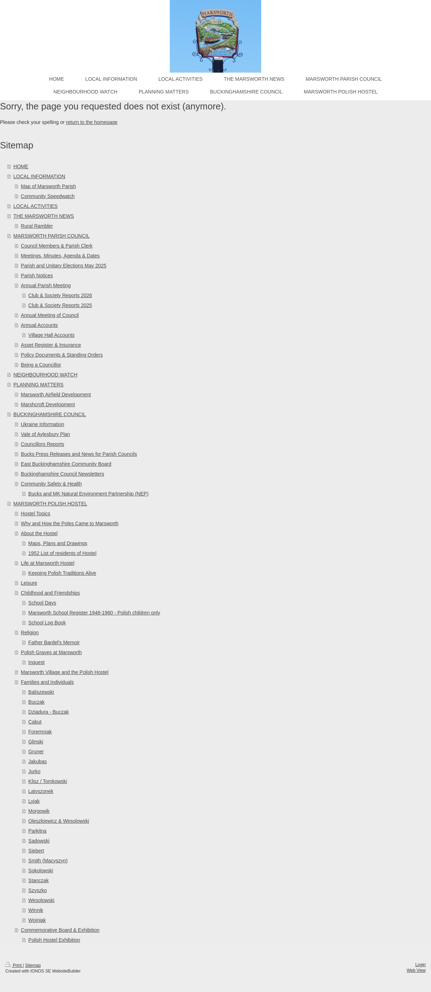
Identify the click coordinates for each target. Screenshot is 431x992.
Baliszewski (41, 692)
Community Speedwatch (48, 196)
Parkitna (37, 831)
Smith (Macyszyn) (48, 860)
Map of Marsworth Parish (48, 186)
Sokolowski (40, 870)
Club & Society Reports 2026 (60, 295)
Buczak (36, 702)
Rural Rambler (37, 226)
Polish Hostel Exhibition (54, 940)
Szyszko (37, 890)
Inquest (36, 662)
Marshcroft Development (48, 404)
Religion (30, 632)
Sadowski (39, 841)
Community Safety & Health (51, 484)
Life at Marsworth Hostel (47, 563)
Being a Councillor (41, 365)
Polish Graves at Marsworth (51, 652)
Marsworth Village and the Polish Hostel (64, 672)
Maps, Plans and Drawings (58, 543)
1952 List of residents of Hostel (62, 553)
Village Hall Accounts (51, 335)
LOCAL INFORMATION (39, 176)
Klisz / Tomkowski (47, 781)
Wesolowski (41, 900)
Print (14, 965)
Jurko (34, 771)
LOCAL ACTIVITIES (35, 206)
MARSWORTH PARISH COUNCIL (51, 236)
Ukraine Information (42, 424)
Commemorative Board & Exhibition (60, 930)
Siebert (36, 851)
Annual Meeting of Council (50, 315)
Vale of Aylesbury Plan (45, 434)
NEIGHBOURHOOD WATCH (45, 375)
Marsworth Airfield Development (56, 394)
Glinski (35, 741)
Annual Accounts (39, 325)
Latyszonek (41, 791)
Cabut (34, 722)
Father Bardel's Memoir (54, 642)
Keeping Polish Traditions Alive (62, 573)
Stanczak (38, 880)
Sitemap (33, 965)
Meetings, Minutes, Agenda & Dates (60, 256)
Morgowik (39, 811)
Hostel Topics (35, 513)
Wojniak (37, 920)
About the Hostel (39, 533)
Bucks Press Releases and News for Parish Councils (79, 454)
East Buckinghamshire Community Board (66, 464)
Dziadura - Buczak (48, 712)
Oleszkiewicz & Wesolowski (58, 821)
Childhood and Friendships (50, 593)
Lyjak (34, 801)
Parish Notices (37, 275)
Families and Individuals (47, 682)
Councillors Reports (42, 444)
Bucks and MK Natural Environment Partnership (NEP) (88, 494)
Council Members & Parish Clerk (57, 246)
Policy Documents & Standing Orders (62, 355)
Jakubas (37, 761)
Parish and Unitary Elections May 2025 (63, 265)
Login (420, 964)
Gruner (36, 751)
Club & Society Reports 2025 (60, 305)
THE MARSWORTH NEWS (43, 216)
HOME (20, 166)
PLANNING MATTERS (38, 384)
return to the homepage (92, 122)
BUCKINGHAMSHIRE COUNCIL (49, 414)
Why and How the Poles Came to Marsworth (69, 523)
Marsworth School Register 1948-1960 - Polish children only (94, 613)
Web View (416, 970)
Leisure (29, 583)
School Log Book (47, 622)
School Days (42, 603)
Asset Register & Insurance (51, 345)
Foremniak (40, 732)
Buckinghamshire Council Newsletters (62, 474)
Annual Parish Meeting (46, 285)
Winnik (35, 910)
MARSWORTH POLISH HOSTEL (50, 503)
